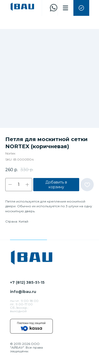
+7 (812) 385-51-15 (27, 282)
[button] (81, 8)
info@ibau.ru (23, 291)
